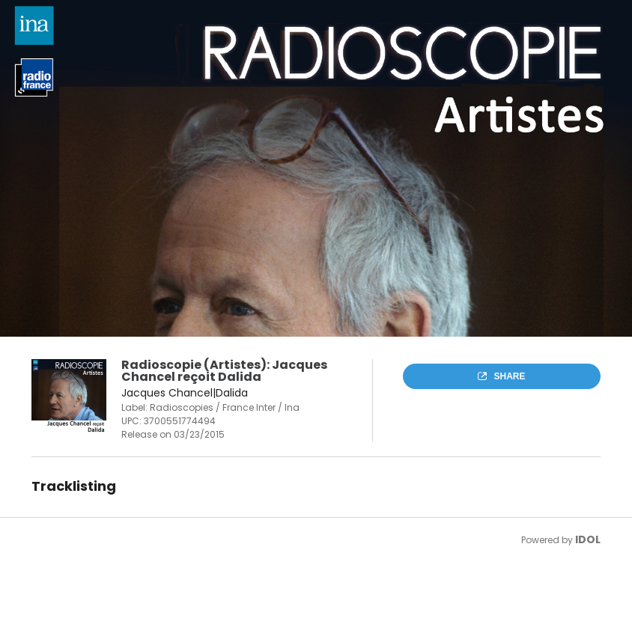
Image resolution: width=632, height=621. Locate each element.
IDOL (588, 539)
